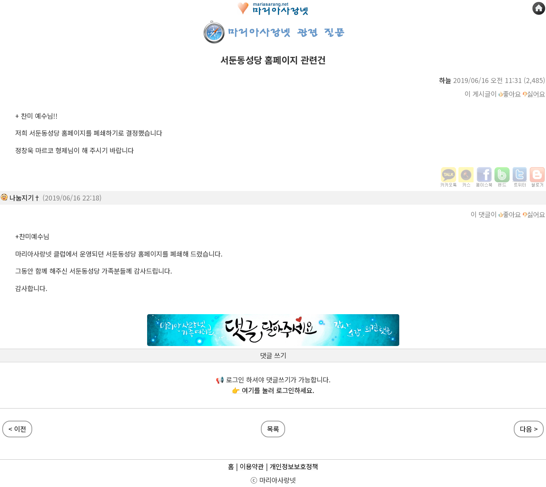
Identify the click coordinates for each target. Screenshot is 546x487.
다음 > (529, 429)
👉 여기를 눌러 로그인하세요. (273, 390)
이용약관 (252, 466)
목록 (273, 429)
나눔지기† (25, 197)
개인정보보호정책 (294, 466)
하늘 (445, 80)
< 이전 (17, 429)
